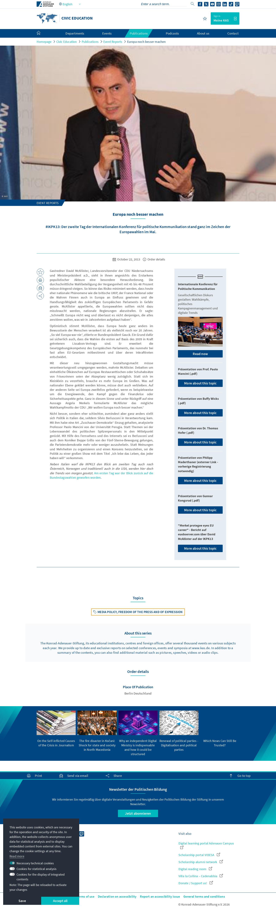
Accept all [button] (60, 900)
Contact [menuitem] (233, 33)
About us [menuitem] (203, 33)
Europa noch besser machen (146, 42)
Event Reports (112, 42)
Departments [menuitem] (74, 33)
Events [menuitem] (107, 33)
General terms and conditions (204, 896)
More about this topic (200, 383)
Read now (200, 354)
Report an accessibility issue (160, 896)
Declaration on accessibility (117, 896)
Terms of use (85, 896)
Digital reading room (195, 869)
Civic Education (66, 42)
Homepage (44, 42)
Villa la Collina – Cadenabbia (200, 876)
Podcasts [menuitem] (172, 33)
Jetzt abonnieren (138, 813)
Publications (90, 42)
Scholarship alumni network (200, 862)
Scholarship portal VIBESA (199, 855)
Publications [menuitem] (139, 33)
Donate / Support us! (195, 883)
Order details (154, 259)
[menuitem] (42, 33)
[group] (56, 729)
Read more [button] (17, 856)
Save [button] (22, 900)
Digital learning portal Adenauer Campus (206, 845)
